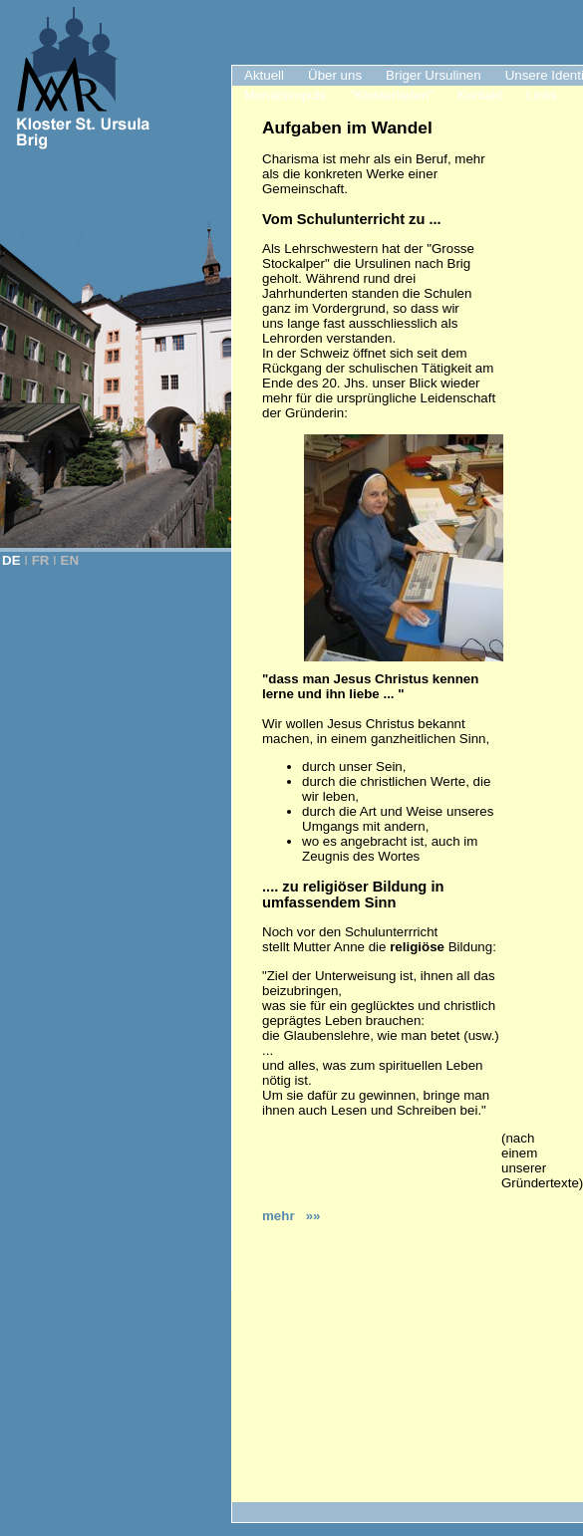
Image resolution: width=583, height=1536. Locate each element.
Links (541, 95)
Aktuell (264, 75)
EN (70, 560)
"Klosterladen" (392, 95)
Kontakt (479, 95)
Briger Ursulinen (433, 75)
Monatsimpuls (285, 95)
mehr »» (291, 1215)
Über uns (335, 75)
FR (41, 560)
